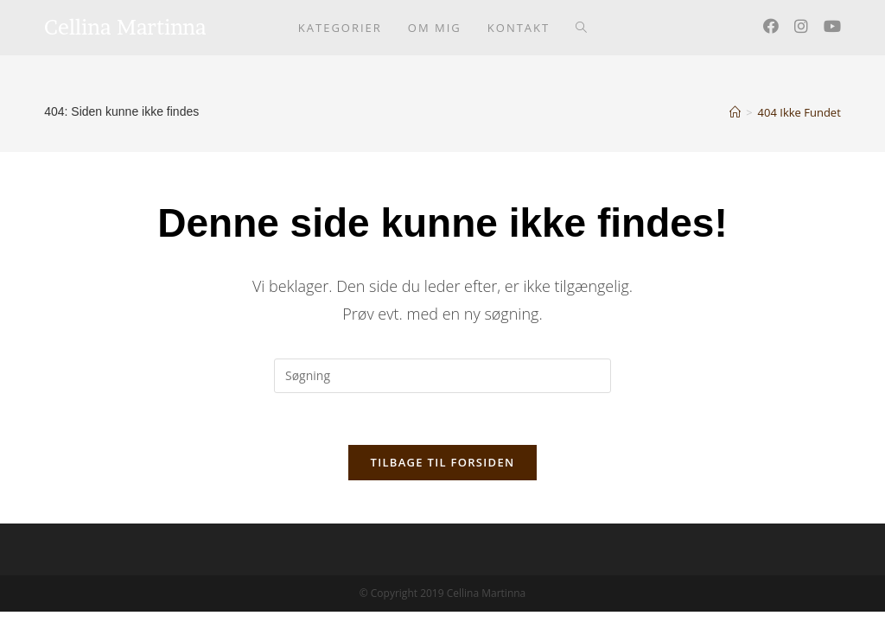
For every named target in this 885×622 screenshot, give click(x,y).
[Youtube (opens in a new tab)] (832, 26)
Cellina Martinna (125, 27)
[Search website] (581, 27)
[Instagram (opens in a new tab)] (801, 26)
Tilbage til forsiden (443, 462)
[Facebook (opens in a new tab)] (771, 26)
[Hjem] (735, 112)
